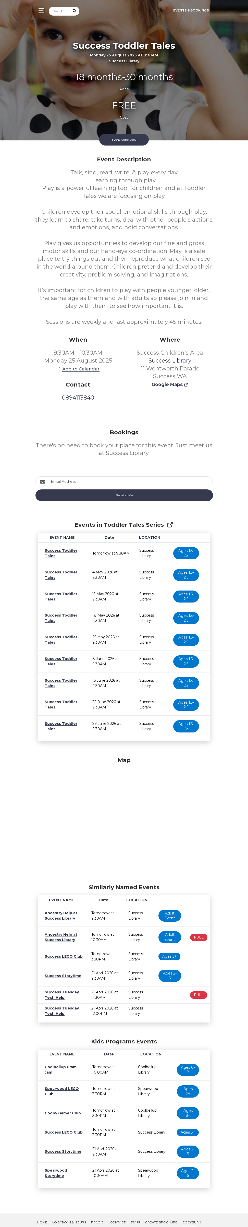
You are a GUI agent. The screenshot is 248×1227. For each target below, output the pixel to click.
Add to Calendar (78, 368)
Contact (118, 1213)
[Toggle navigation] (40, 10)
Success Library (169, 360)
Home (42, 1213)
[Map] (124, 819)
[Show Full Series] (170, 524)
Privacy (98, 1213)
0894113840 (78, 397)
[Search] (59, 11)
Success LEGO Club (62, 956)
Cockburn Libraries (190, 1215)
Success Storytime (61, 973)
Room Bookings (51, 1218)
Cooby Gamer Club (61, 1103)
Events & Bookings (191, 10)
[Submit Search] (75, 11)
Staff (135, 1213)
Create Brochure (161, 1213)
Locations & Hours (69, 1213)
